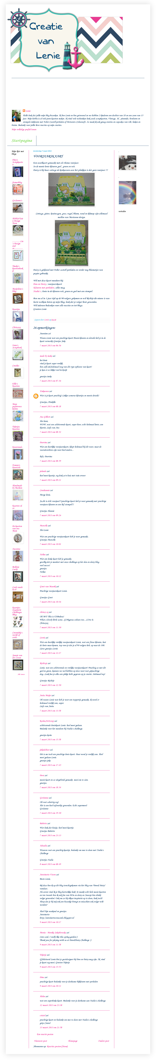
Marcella (43, 525)
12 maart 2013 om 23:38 (51, 1005)
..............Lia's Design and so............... (17, 245)
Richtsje (43, 663)
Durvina (43, 442)
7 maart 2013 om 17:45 (50, 765)
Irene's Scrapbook (17, 346)
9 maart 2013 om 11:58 (50, 944)
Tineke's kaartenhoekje (17, 268)
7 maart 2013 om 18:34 (50, 787)
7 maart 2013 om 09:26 (50, 515)
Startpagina (22, 140)
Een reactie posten (45, 1034)
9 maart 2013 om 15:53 (50, 967)
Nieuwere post (40, 1041)
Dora (42, 775)
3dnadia (43, 845)
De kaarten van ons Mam (17, 528)
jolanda (43, 471)
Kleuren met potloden (43, 287)
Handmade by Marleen (17, 486)
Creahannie (45, 490)
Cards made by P (17, 588)
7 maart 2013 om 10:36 (50, 602)
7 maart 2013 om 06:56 (50, 345)
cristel (42, 1015)
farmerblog (17, 182)
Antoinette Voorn (48, 874)
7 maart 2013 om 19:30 (50, 813)
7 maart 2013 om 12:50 (50, 685)
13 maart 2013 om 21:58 (51, 1027)
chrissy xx (44, 612)
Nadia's (37, 291)
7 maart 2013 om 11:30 (50, 627)
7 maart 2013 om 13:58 (50, 711)
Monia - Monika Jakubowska (53, 932)
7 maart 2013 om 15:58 (50, 739)
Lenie (28, 111)
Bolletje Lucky (15, 568)
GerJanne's (17, 200)
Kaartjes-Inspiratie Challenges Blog (17, 611)
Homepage (72, 1041)
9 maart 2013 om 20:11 (50, 986)
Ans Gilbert (45, 417)
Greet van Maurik (48, 586)
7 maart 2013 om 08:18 (50, 406)
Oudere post (103, 1041)
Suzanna (16, 549)
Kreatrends (17, 447)
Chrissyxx (16, 327)
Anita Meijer (45, 695)
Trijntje (43, 955)
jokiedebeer (44, 750)
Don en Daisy (39, 284)
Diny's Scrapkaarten (17, 162)
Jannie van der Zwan (17, 656)
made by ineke (46, 356)
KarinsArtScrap (47, 721)
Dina (42, 977)
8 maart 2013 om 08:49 (50, 864)
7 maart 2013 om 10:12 (50, 576)
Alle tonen (21, 674)
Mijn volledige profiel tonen (24, 129)
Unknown (44, 391)
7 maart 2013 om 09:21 (50, 480)
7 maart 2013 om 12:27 (50, 653)
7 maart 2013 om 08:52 (50, 432)
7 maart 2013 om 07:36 (50, 381)
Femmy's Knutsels (16, 466)
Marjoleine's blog (17, 290)
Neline (42, 554)
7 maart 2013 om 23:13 (50, 835)
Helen (42, 996)
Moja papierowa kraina (17, 406)
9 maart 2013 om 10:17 (50, 922)
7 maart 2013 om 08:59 (50, 461)
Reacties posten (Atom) (57, 1046)
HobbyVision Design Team (17, 221)
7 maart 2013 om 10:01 (50, 544)
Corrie (42, 638)
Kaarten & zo (17, 507)
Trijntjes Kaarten (16, 428)
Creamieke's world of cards (17, 635)
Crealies (15, 365)
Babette (43, 823)
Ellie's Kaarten (15, 385)
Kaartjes (16, 309)
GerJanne (44, 798)
